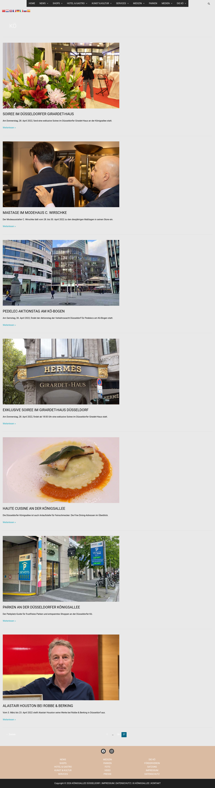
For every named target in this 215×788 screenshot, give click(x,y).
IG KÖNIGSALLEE (141, 783)
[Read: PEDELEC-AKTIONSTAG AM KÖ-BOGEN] (61, 272)
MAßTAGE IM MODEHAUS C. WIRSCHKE (35, 213)
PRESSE (107, 774)
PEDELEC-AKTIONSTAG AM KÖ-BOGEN (34, 311)
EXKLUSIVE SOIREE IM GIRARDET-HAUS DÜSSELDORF (45, 410)
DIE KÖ (181, 3)
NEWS (44, 3)
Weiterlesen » (9, 127)
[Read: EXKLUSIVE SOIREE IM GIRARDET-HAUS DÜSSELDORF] (61, 371)
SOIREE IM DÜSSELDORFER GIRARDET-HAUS (38, 114)
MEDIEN (166, 3)
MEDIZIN (138, 3)
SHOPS (58, 3)
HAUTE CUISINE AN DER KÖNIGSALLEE (34, 508)
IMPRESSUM (152, 770)
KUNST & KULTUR (102, 3)
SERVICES (122, 3)
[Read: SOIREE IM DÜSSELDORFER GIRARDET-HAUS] (61, 75)
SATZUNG (152, 766)
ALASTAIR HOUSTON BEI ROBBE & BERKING (38, 706)
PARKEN (153, 3)
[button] (47, 3)
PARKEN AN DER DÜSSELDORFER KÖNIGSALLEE (41, 607)
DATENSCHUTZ (152, 774)
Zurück (11, 734)
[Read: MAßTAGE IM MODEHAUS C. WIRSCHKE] (61, 174)
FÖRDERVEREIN (152, 763)
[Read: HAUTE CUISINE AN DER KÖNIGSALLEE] (61, 470)
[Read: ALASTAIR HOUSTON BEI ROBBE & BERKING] (61, 667)
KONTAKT (156, 783)
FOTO (107, 766)
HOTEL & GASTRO (77, 3)
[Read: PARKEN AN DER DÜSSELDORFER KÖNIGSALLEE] (61, 568)
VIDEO (107, 770)
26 (118, 734)
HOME (32, 3)
